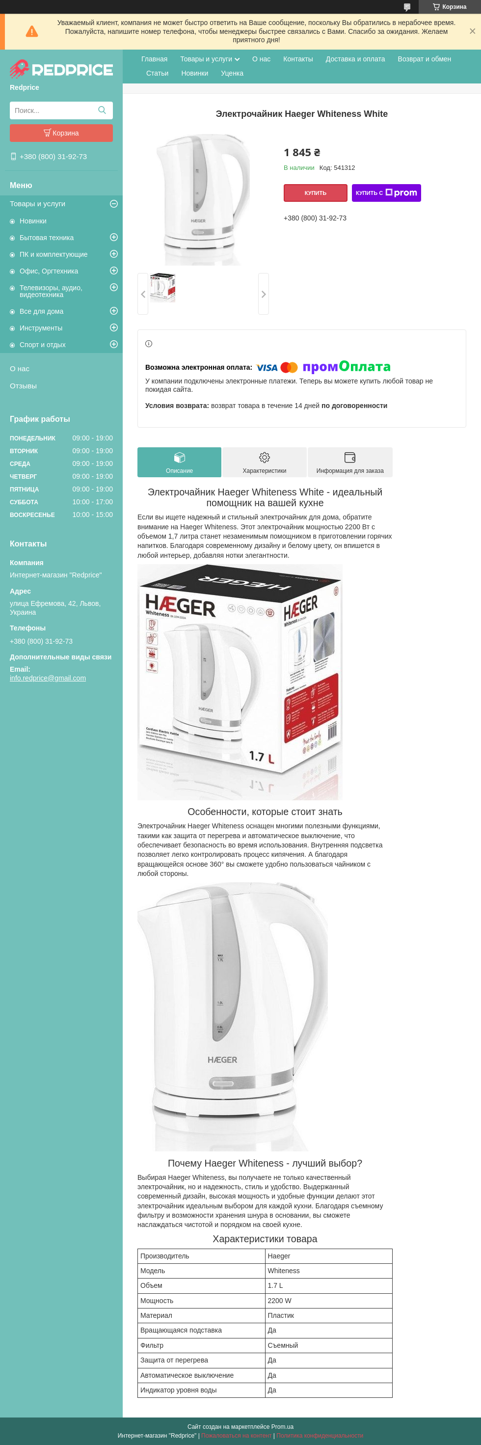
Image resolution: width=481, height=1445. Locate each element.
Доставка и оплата (355, 59)
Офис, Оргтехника (49, 271)
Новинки (33, 221)
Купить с (386, 193)
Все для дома (41, 311)
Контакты (298, 59)
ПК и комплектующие (54, 254)
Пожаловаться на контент (236, 1435)
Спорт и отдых (43, 345)
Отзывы (23, 386)
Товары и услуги (37, 203)
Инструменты (41, 328)
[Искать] (102, 110)
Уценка (232, 73)
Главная (154, 59)
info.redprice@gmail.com (48, 678)
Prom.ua (282, 1426)
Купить (315, 193)
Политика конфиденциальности (319, 1435)
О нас (19, 368)
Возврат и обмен (425, 59)
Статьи (157, 73)
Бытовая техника (47, 238)
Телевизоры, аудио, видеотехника (51, 291)
